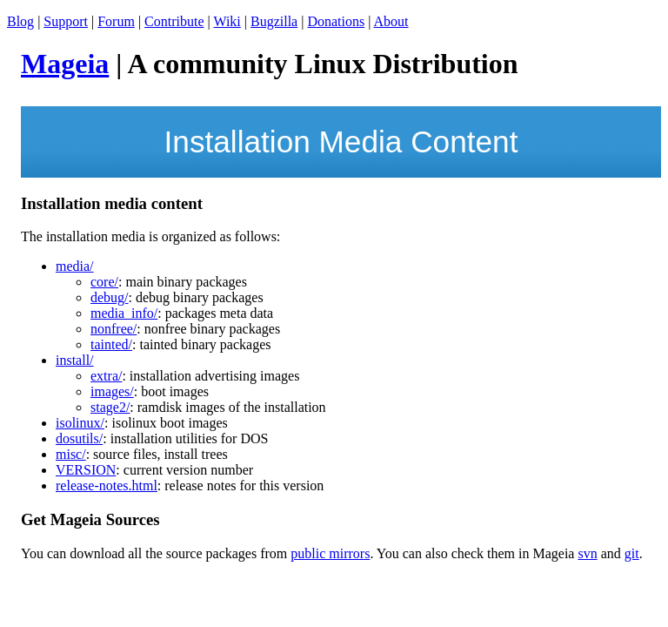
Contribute (174, 21)
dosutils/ (79, 438)
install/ (75, 360)
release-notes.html (106, 485)
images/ (112, 391)
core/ (104, 281)
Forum (116, 21)
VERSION (86, 469)
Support (65, 21)
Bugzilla (273, 21)
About (391, 21)
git (632, 553)
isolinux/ (80, 422)
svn (587, 553)
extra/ (106, 375)
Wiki (226, 21)
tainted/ (111, 344)
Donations (335, 21)
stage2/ (110, 407)
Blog (20, 21)
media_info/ (123, 313)
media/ (75, 266)
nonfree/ (113, 328)
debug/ (109, 297)
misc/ (71, 454)
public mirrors (330, 553)
